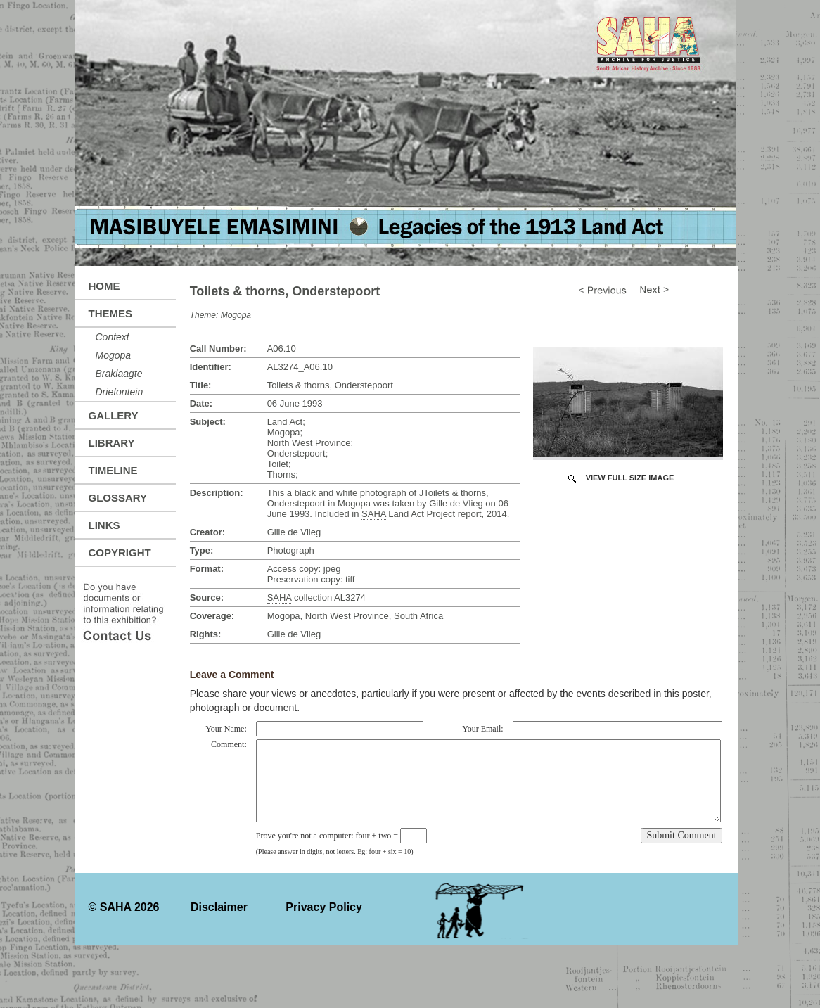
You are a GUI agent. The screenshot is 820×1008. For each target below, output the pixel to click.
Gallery (114, 415)
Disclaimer (219, 907)
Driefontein (119, 391)
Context (112, 337)
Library (112, 443)
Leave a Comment (232, 674)
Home (104, 286)
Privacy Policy (324, 907)
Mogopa (114, 355)
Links (104, 525)
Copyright (120, 553)
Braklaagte (119, 373)
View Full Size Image (630, 477)
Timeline (113, 470)
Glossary (118, 498)
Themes (111, 313)
